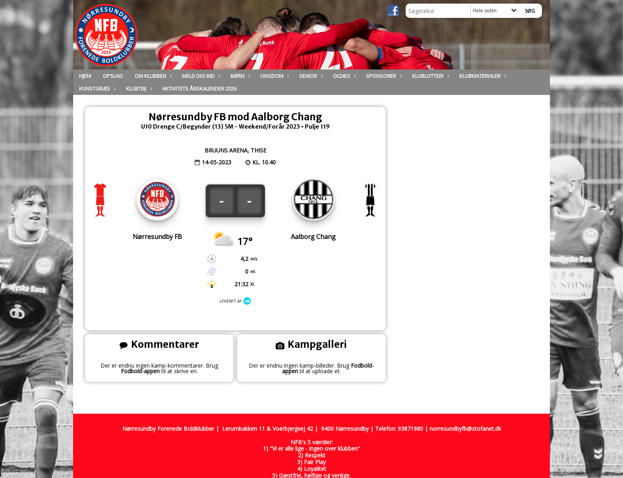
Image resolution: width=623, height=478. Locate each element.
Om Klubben (152, 75)
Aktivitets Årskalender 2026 (199, 88)
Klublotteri (429, 75)
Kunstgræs (96, 88)
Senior (310, 75)
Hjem (85, 75)
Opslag (113, 75)
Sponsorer (383, 75)
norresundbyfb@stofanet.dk (465, 428)
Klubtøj (138, 88)
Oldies (343, 75)
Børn (239, 75)
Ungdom (273, 75)
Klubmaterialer (482, 75)
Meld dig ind (200, 75)
